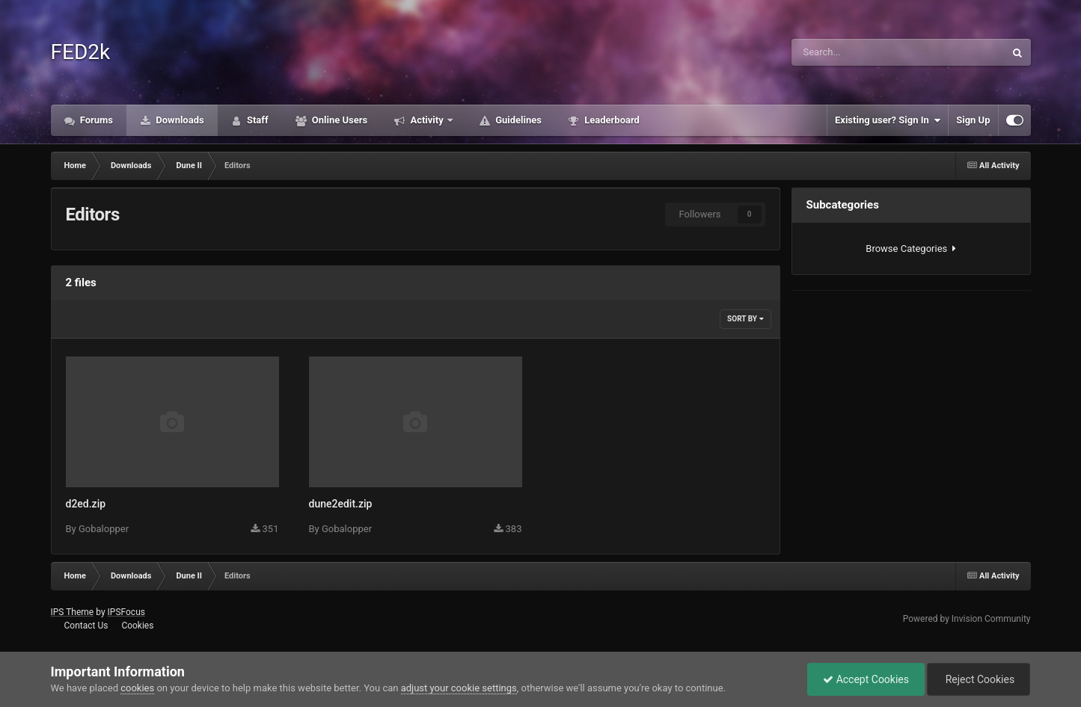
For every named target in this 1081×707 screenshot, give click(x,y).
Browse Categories (910, 248)
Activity (427, 120)
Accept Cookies (866, 679)
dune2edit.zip (341, 504)
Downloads (178, 120)
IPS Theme (72, 612)
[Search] (855, 52)
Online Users (339, 120)
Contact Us (86, 625)
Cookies (137, 625)
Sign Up (973, 120)
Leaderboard (611, 120)
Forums (96, 120)
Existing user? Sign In (887, 120)
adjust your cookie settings (459, 688)
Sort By (745, 319)
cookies (137, 688)
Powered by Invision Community (967, 619)
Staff (257, 120)
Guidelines (517, 120)
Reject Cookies (978, 679)
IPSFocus (126, 612)
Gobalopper (104, 528)
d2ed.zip (86, 504)
